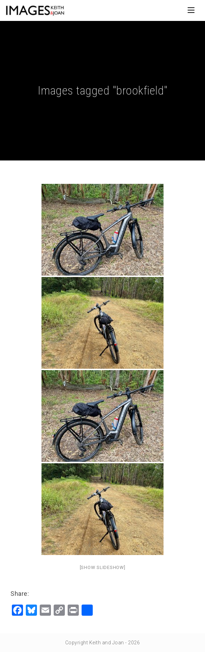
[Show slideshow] (103, 567)
